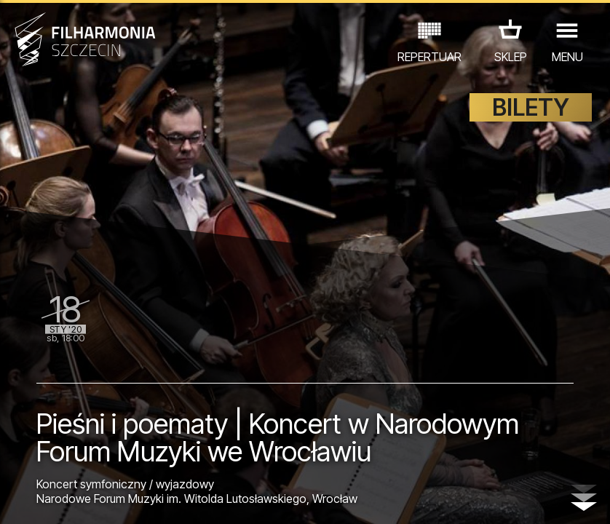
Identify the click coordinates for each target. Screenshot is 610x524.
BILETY (530, 107)
